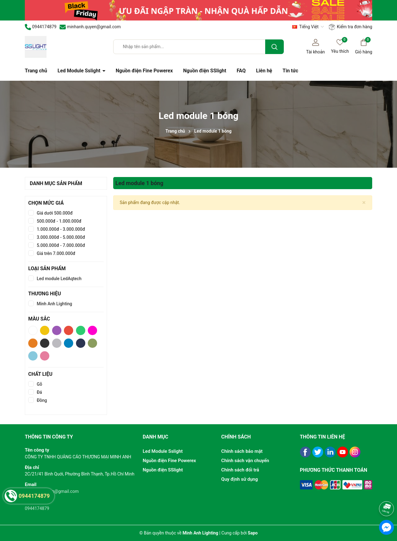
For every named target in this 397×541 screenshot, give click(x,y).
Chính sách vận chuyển (245, 460)
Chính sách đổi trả (240, 470)
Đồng (41, 400)
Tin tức (290, 71)
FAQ (241, 71)
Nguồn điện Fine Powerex (144, 71)
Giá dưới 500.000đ (54, 213)
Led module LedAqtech (59, 278)
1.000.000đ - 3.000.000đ (60, 229)
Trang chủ (36, 71)
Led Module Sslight (79, 71)
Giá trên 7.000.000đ (55, 253)
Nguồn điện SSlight (204, 71)
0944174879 (37, 508)
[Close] (364, 203)
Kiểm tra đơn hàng (350, 27)
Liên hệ (264, 71)
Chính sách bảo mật (241, 451)
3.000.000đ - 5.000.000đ (60, 237)
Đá (39, 392)
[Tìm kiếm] (274, 46)
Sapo (253, 532)
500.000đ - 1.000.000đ (59, 221)
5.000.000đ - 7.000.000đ (60, 245)
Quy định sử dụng (239, 479)
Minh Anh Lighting (54, 303)
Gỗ (39, 384)
